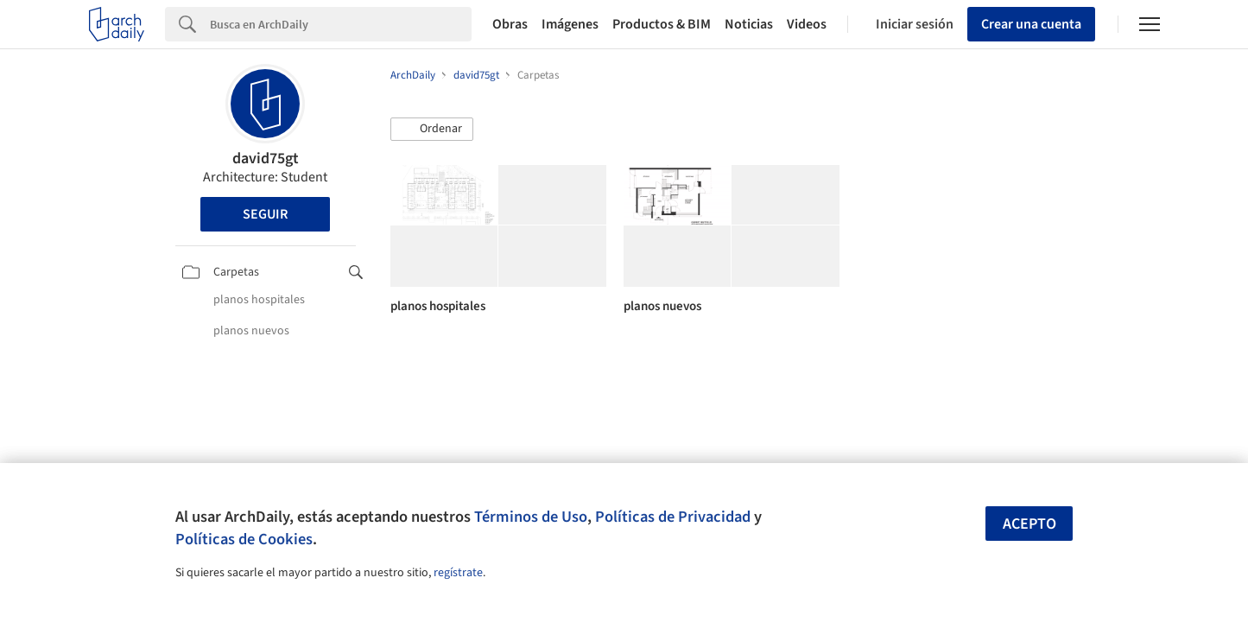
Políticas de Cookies (244, 539)
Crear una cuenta (1031, 24)
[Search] (341, 24)
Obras (510, 24)
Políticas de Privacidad (673, 516)
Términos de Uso (530, 516)
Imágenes (570, 24)
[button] (431, 129)
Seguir (265, 214)
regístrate (458, 572)
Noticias (749, 24)
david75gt (265, 158)
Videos (807, 24)
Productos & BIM (661, 24)
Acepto (1029, 524)
